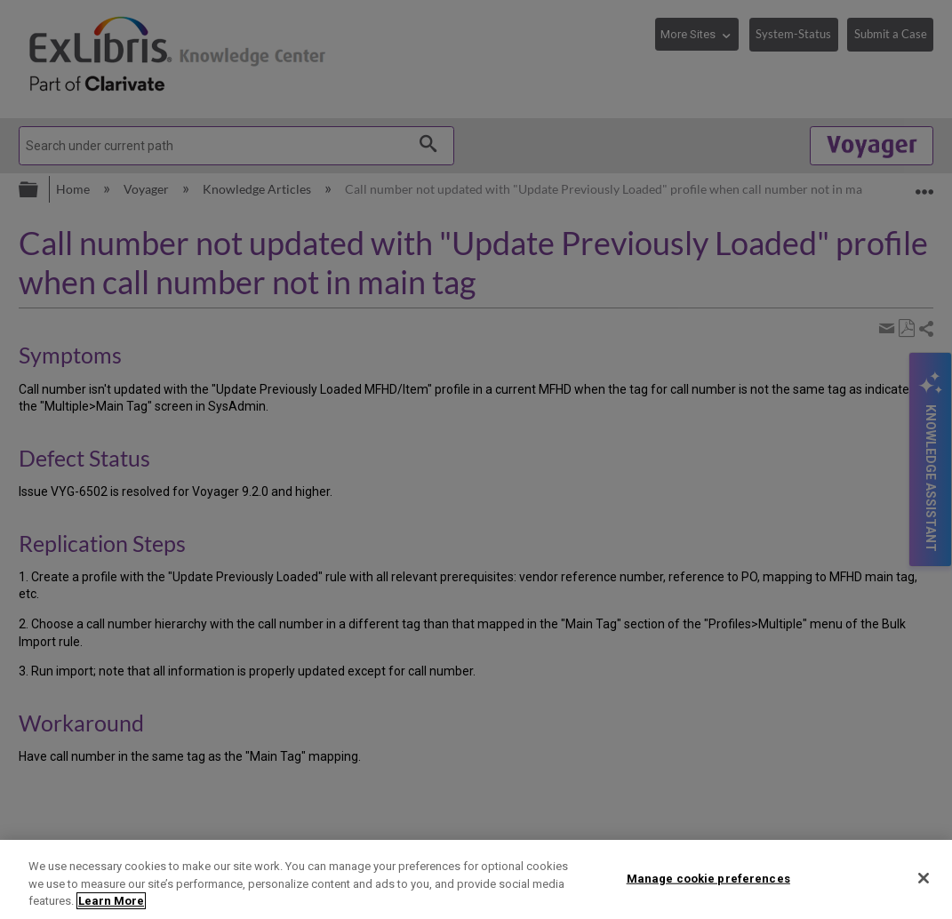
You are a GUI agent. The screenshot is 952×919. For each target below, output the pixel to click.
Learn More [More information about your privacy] (111, 900)
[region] (476, 879)
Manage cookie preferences (708, 877)
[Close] (923, 878)
